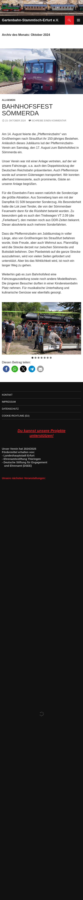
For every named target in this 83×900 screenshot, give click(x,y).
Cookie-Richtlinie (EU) (15, 415)
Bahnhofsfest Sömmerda (27, 110)
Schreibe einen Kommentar (49, 120)
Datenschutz (10, 408)
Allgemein (8, 100)
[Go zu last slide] (5, 328)
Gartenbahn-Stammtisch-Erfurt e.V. (30, 20)
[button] (6, 369)
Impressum (9, 402)
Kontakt (7, 395)
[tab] (32, 358)
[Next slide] (78, 328)
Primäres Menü (78, 20)
